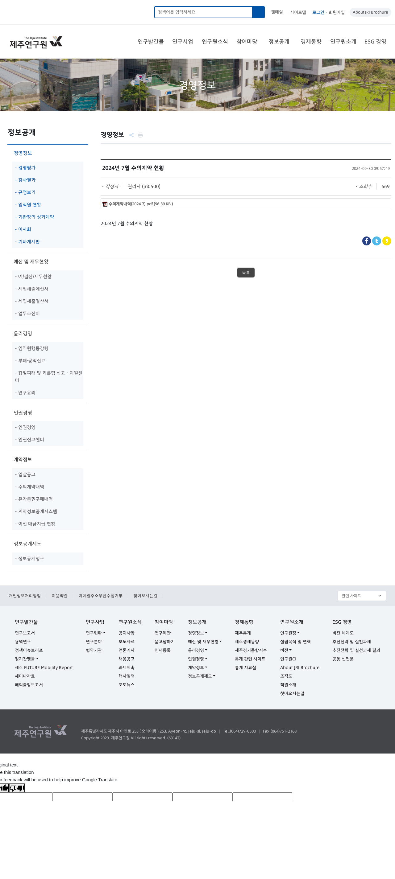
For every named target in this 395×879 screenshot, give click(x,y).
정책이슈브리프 (29, 650)
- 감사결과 (25, 180)
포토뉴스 (126, 685)
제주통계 (243, 633)
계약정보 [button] (196, 667)
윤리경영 (23, 333)
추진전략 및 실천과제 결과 (356, 650)
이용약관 (60, 596)
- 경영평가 (25, 167)
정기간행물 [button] (25, 659)
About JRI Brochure (370, 12)
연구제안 (163, 633)
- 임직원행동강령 (31, 348)
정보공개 (278, 41)
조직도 (286, 676)
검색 (259, 12)
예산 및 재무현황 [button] (203, 642)
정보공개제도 (27, 543)
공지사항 (126, 633)
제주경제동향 (247, 642)
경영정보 (23, 153)
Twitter (376, 240)
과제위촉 (126, 667)
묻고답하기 (165, 642)
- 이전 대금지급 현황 (35, 523)
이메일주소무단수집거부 (100, 596)
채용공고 (126, 659)
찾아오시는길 (145, 596)
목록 (246, 272)
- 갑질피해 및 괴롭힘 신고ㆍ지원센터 (48, 377)
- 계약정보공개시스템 (36, 511)
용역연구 (23, 642)
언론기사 (126, 650)
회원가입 (337, 12)
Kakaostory (386, 240)
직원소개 (288, 685)
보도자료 (126, 642)
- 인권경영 (25, 427)
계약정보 (23, 459)
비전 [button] (284, 650)
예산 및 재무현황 (31, 261)
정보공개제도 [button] (200, 676)
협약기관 (94, 650)
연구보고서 (25, 633)
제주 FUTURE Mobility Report (44, 667)
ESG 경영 (375, 41)
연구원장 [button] (288, 633)
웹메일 (277, 12)
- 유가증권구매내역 (34, 499)
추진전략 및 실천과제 (351, 642)
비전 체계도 (343, 633)
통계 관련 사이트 (250, 659)
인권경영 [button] (196, 659)
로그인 (318, 12)
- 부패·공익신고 (30, 360)
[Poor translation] (17, 787)
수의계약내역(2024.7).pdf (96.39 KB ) (141, 204)
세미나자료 (25, 676)
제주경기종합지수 (251, 650)
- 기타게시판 (27, 241)
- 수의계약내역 (29, 486)
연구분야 (94, 642)
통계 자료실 (245, 667)
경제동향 (311, 41)
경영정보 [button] (196, 633)
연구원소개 (343, 41)
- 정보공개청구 (29, 558)
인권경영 (23, 412)
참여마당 (246, 41)
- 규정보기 (25, 192)
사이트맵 (298, 12)
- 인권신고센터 (29, 439)
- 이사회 (23, 229)
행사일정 (126, 676)
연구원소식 (215, 41)
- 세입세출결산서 (31, 301)
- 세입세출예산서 (31, 288)
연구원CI (288, 659)
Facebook (366, 240)
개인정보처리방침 (25, 596)
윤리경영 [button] (196, 650)
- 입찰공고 (25, 474)
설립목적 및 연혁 (295, 642)
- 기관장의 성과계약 (34, 217)
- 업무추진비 (27, 313)
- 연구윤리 (25, 392)
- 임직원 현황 (28, 204)
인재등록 (163, 650)
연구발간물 (151, 41)
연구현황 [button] (94, 633)
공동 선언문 (343, 659)
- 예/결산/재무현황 (33, 276)
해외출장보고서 (29, 685)
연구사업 (182, 41)
